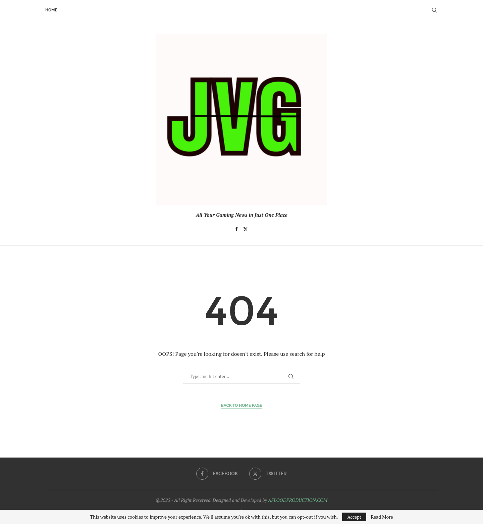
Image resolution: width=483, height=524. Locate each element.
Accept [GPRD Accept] (354, 517)
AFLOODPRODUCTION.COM (297, 500)
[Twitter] (245, 229)
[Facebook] (236, 229)
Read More (382, 517)
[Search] (434, 10)
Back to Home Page (241, 405)
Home (51, 10)
